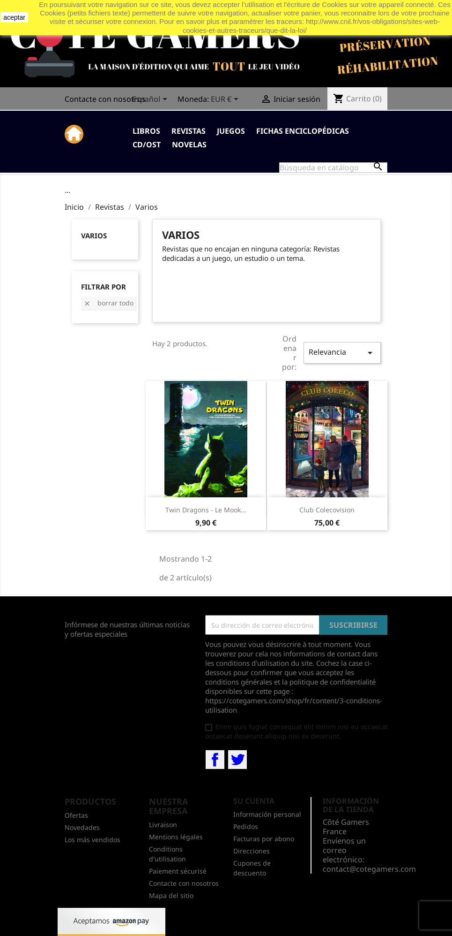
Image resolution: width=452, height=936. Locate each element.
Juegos (231, 131)
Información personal (267, 814)
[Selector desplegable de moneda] (226, 100)
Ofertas (76, 815)
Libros (146, 131)
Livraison (163, 824)
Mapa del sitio (171, 895)
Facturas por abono (263, 838)
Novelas (189, 144)
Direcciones (251, 850)
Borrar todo (108, 302)
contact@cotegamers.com (369, 869)
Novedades (82, 827)
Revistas (188, 131)
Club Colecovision (327, 509)
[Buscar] (333, 167)
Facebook (215, 759)
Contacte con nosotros (105, 99)
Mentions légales (176, 836)
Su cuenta (253, 801)
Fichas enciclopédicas (302, 131)
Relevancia (342, 352)
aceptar (14, 17)
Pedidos (245, 826)
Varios (94, 235)
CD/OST (147, 144)
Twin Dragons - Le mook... (205, 509)
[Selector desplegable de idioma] (151, 100)
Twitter (237, 759)
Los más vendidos (92, 839)
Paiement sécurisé (178, 871)
